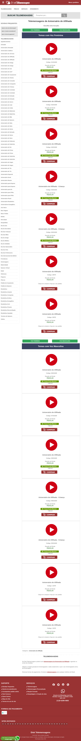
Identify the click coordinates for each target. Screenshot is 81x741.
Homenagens (4, 262)
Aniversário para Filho (7, 195)
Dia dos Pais (4, 249)
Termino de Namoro (6, 316)
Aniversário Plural (6, 198)
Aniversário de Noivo (7, 135)
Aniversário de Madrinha (8, 114)
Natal (2, 271)
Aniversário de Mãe (6, 117)
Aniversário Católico (7, 50)
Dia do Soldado (5, 243)
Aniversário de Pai (6, 147)
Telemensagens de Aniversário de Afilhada (50, 21)
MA (25, 723)
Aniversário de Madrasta (8, 111)
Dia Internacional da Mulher (9, 255)
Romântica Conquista (7, 295)
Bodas (3, 216)
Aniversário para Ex (6, 189)
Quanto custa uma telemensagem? (9, 28)
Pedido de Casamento (7, 283)
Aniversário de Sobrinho (8, 159)
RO (54, 723)
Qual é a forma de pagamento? (8, 34)
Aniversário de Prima (7, 150)
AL (5, 723)
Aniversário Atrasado (7, 47)
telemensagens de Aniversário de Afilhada (56, 661)
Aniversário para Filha (7, 192)
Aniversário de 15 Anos (7, 53)
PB (38, 723)
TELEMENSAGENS (6, 9)
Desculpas (4, 219)
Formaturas (4, 258)
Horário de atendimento (9, 689)
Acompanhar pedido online (10, 691)
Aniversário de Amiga (7, 62)
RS (52, 723)
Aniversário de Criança (7, 87)
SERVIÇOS (24, 9)
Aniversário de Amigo (7, 65)
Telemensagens (32, 686)
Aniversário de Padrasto (8, 141)
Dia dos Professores (7, 252)
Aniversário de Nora (6, 138)
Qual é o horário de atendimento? (9, 31)
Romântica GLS (5, 304)
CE (15, 723)
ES (20, 723)
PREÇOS (16, 9)
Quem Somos (6, 696)
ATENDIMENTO (34, 9)
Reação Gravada (32, 691)
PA (35, 723)
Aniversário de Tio (6, 171)
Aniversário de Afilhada (7, 56)
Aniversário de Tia (6, 168)
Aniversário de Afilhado (7, 59)
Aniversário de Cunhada (8, 90)
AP (10, 723)
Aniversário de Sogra (7, 162)
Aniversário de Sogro (7, 165)
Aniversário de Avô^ (6, 71)
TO (66, 723)
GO (22, 723)
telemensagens (51, 672)
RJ (47, 723)
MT (28, 723)
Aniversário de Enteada (7, 96)
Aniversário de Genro (7, 102)
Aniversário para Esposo (8, 186)
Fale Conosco (6, 694)
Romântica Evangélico (7, 301)
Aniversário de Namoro (7, 120)
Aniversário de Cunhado (8, 93)
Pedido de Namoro (6, 286)
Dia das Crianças (6, 231)
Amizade (3, 44)
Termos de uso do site (9, 701)
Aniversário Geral (6, 177)
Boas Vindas (4, 213)
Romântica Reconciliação (8, 310)
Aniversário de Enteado (7, 99)
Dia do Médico (5, 240)
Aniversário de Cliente (7, 77)
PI (44, 723)
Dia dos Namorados (6, 246)
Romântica (4, 289)
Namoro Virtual (5, 268)
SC (59, 723)
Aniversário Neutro (6, 180)
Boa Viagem (4, 210)
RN (49, 723)
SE (64, 723)
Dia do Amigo (5, 237)
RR (57, 723)
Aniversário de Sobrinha (8, 156)
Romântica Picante (6, 307)
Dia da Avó (4, 225)
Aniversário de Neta (6, 123)
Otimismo (3, 274)
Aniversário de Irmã (6, 105)
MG (33, 723)
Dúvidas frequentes (8, 686)
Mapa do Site (6, 699)
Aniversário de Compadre (8, 83)
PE (42, 723)
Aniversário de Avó (6, 68)
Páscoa (3, 280)
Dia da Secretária (6, 228)
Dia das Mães (5, 234)
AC (3, 723)
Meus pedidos (74, 2)
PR (40, 723)
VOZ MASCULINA (65, 30)
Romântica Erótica (6, 298)
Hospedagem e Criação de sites (37, 694)
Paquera (3, 277)
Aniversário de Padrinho (8, 144)
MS (30, 723)
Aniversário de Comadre (8, 80)
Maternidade (4, 265)
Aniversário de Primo (7, 153)
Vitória (3, 319)
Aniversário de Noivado (7, 132)
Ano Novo (4, 207)
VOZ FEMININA (35, 30)
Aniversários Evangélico (8, 204)
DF (17, 723)
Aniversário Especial (7, 174)
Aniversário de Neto (6, 126)
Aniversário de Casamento (8, 74)
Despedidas (4, 222)
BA (13, 723)
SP (62, 723)
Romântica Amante (6, 292)
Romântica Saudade (6, 313)
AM (8, 723)
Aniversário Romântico (7, 201)
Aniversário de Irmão (7, 108)
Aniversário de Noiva (7, 129)
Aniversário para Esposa (8, 183)
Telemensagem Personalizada (36, 689)
